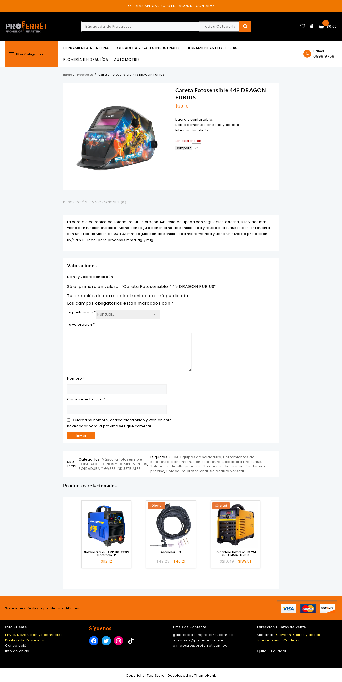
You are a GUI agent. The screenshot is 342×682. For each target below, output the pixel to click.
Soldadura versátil (227, 470)
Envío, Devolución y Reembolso (34, 634)
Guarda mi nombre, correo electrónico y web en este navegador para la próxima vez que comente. (119, 422)
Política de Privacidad (25, 640)
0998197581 (324, 56)
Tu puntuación (81, 312)
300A (174, 457)
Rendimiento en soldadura (196, 461)
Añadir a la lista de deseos (196, 147)
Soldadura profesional (187, 470)
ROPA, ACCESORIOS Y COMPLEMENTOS (113, 464)
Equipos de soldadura (200, 457)
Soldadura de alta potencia (175, 466)
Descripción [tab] (75, 202)
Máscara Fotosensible (122, 459)
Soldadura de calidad (223, 466)
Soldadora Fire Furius (241, 461)
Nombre (76, 378)
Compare (183, 148)
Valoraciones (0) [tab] (109, 202)
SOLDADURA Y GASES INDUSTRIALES (110, 468)
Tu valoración (81, 324)
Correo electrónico (86, 399)
